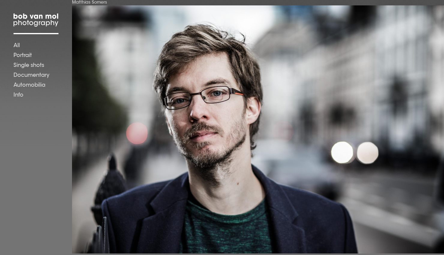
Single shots (29, 65)
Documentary (32, 75)
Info (18, 95)
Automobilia (29, 85)
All (17, 46)
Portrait (23, 55)
